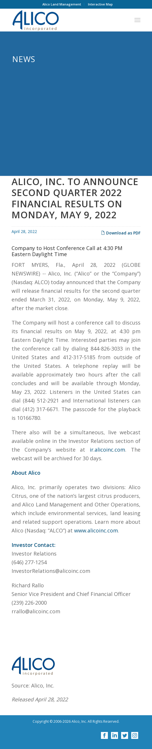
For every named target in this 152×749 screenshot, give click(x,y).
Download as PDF (120, 234)
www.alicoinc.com (96, 531)
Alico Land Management (61, 4)
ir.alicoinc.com (107, 450)
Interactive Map (100, 4)
